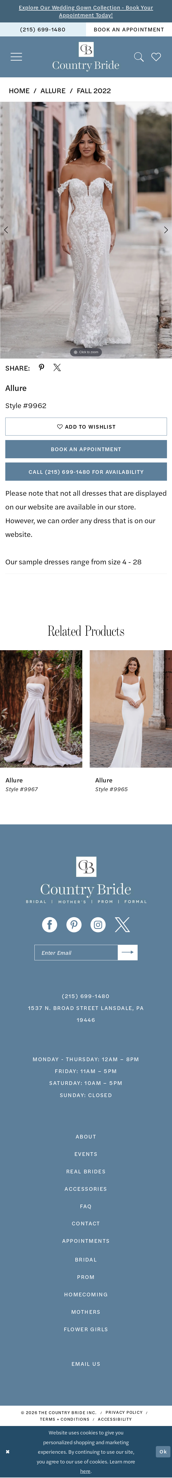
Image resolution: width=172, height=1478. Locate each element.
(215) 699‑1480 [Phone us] (43, 29)
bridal (86, 1260)
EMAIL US (86, 1364)
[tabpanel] (86, 230)
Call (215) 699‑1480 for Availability (86, 472)
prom (86, 1277)
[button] (16, 57)
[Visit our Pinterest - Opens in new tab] (74, 925)
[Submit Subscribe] (127, 953)
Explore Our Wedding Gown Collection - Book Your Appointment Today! (86, 11)
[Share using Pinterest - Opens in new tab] (41, 368)
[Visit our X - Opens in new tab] (122, 925)
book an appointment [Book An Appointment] (129, 29)
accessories (86, 1189)
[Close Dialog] (8, 1452)
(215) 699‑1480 (86, 996)
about (86, 1137)
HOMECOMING (86, 1294)
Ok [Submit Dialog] (163, 1452)
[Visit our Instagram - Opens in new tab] (98, 925)
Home (19, 90)
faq (86, 1206)
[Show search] (139, 57)
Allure (53, 90)
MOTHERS (86, 1312)
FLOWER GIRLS (86, 1329)
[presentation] (41, 709)
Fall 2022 (94, 90)
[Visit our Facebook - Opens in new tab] (49, 925)
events (86, 1154)
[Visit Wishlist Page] (156, 57)
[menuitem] (43, 29)
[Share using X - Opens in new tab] (57, 368)
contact (86, 1223)
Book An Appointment (86, 449)
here (85, 1471)
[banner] (86, 57)
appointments (86, 1241)
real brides (86, 1171)
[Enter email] (86, 953)
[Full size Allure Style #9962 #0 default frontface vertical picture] (86, 230)
